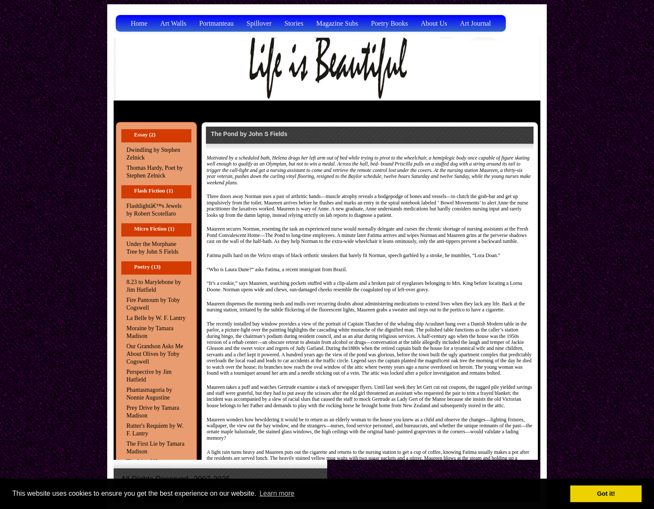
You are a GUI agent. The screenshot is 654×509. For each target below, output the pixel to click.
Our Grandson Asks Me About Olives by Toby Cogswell (154, 354)
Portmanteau (216, 23)
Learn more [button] (276, 493)
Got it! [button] (606, 493)
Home (139, 23)
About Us (434, 23)
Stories (293, 23)
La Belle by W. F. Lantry (155, 318)
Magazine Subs (337, 23)
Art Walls (173, 23)
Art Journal (475, 23)
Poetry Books (389, 23)
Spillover (259, 23)
